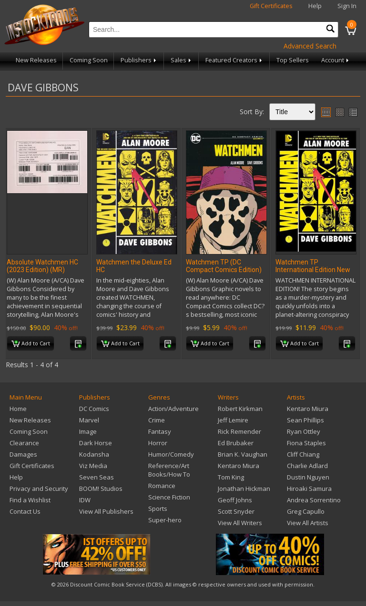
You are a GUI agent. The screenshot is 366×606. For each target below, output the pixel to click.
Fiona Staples (306, 443)
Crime (156, 420)
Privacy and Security (39, 488)
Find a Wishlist (30, 500)
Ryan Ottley (303, 431)
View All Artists (307, 522)
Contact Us (25, 511)
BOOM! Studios (100, 488)
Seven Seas (96, 477)
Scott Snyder (236, 511)
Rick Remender (239, 431)
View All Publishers (106, 511)
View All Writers (240, 522)
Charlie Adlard (307, 465)
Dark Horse (95, 443)
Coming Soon (89, 60)
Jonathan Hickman (244, 488)
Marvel (89, 420)
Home (18, 408)
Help (315, 6)
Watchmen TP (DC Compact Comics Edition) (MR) (224, 269)
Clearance (24, 443)
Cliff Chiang (303, 454)
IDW (85, 500)
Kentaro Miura (238, 465)
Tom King (231, 477)
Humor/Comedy (171, 454)
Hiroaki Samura (309, 488)
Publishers (139, 60)
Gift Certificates (271, 6)
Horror (157, 443)
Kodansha (94, 454)
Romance (161, 485)
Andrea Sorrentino (314, 500)
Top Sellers (292, 60)
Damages (23, 454)
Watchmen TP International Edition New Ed (312, 269)
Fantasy (159, 431)
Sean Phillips (305, 420)
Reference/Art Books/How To (169, 470)
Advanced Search (310, 45)
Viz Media (93, 465)
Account (335, 60)
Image (88, 431)
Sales (182, 60)
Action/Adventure (173, 408)
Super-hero (165, 520)
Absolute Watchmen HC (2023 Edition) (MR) (42, 266)
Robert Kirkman (240, 408)
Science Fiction (169, 497)
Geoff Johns (235, 500)
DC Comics (94, 408)
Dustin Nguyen (308, 477)
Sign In (346, 6)
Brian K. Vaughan (242, 454)
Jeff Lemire (233, 420)
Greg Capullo (306, 511)
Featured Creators (234, 60)
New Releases (36, 60)
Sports (157, 508)
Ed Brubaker (236, 443)
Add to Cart (30, 344)
